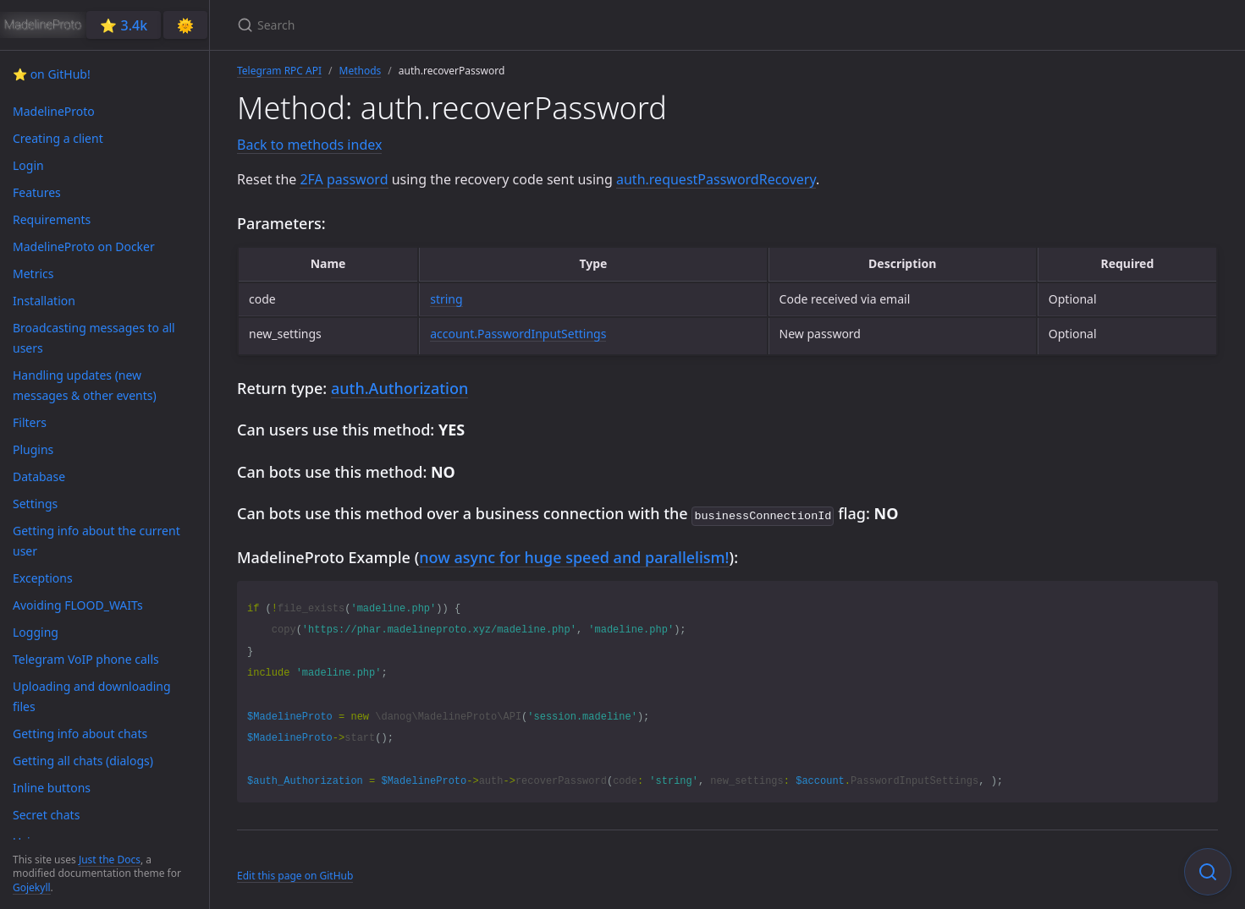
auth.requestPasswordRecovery (716, 179)
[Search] (437, 25)
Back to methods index (309, 144)
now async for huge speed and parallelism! (574, 555)
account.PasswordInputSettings (518, 334)
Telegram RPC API (279, 70)
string (446, 299)
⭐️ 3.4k (123, 25)
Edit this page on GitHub (295, 874)
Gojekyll (32, 887)
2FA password (344, 179)
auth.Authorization (399, 388)
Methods (360, 70)
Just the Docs (109, 859)
